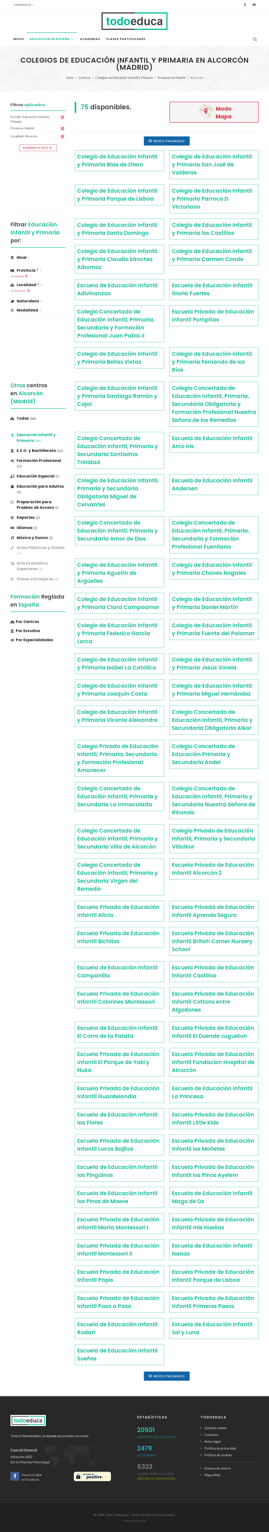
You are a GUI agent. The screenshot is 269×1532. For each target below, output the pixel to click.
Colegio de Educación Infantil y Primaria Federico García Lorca (117, 633)
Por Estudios (25, 630)
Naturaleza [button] (26, 301)
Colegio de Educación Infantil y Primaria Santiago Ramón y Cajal (117, 396)
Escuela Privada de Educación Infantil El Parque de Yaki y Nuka (118, 1062)
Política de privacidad (220, 1448)
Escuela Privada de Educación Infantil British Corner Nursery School (213, 941)
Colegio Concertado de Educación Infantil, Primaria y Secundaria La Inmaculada (117, 796)
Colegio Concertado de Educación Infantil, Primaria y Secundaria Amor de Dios (117, 530)
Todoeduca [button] (23, 5)
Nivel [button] (20, 257)
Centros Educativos (156, 1437)
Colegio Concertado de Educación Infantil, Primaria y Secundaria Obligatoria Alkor (212, 720)
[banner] (38, 550)
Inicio (70, 78)
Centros (84, 78)
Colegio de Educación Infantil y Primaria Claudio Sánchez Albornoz (117, 259)
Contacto (211, 1435)
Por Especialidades (31, 640)
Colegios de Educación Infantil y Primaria (124, 78)
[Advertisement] (38, 186)
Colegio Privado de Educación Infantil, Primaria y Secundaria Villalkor (213, 838)
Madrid (19, 277)
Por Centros (24, 621)
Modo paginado (167, 141)
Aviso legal (212, 1441)
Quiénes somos (215, 1428)
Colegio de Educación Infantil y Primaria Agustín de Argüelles (117, 573)
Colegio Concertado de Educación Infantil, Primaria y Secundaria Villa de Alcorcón (117, 838)
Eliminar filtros (37, 148)
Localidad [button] (26, 285)
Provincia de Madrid (171, 78)
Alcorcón (20, 291)
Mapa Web (212, 1475)
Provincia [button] (26, 270)
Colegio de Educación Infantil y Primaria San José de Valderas (212, 164)
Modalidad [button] (25, 310)
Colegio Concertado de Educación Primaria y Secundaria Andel (203, 754)
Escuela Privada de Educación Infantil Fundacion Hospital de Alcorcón (213, 1062)
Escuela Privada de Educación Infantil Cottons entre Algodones (213, 1001)
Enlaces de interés (217, 1468)
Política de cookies (218, 1455)
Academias (147, 1455)
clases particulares (156, 1476)
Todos (23, 418)
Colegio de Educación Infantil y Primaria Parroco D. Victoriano (212, 198)
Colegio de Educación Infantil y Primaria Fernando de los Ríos (212, 362)
